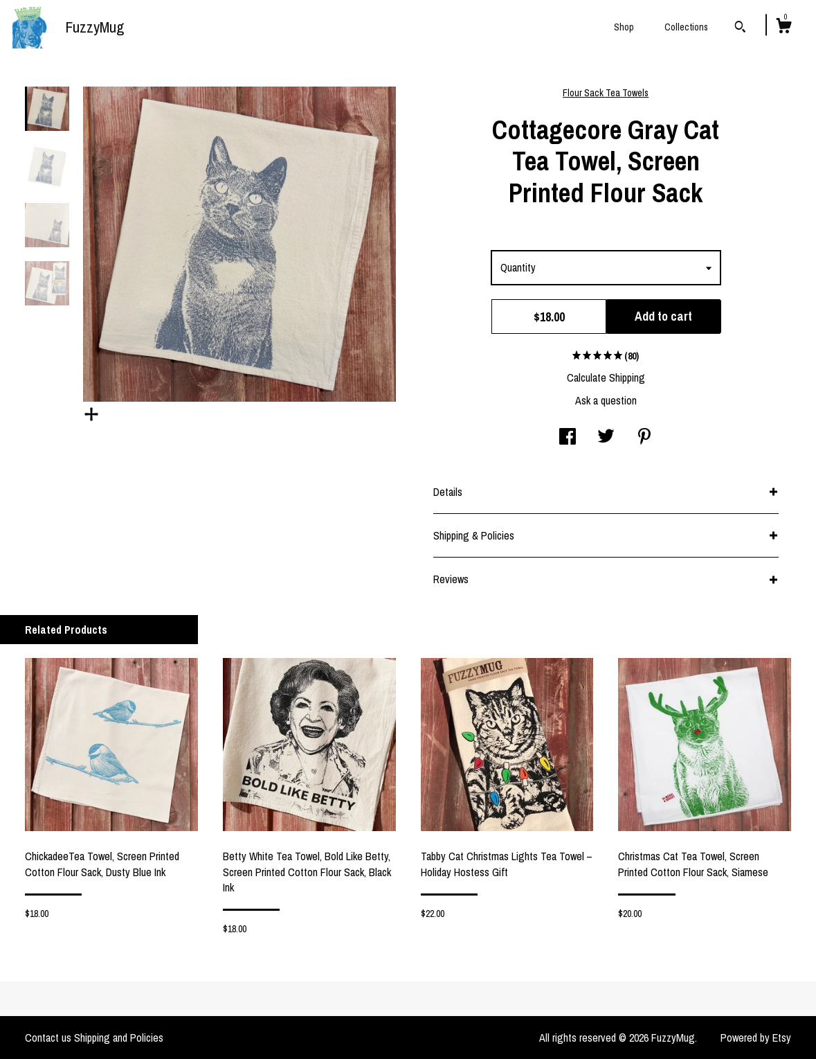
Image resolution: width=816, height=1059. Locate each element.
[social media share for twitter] (606, 437)
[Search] (740, 28)
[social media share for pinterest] (644, 437)
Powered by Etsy (755, 1037)
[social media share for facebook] (567, 437)
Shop (624, 27)
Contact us (48, 1037)
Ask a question (606, 400)
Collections (686, 27)
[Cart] (783, 27)
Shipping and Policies (118, 1037)
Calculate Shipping (606, 377)
